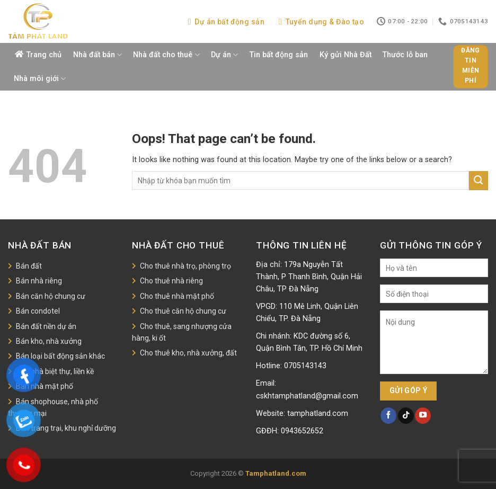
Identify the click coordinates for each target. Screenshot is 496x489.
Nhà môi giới (40, 79)
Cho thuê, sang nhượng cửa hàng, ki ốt (182, 332)
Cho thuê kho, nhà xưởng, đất (188, 353)
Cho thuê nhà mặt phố (177, 296)
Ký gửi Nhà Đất (345, 54)
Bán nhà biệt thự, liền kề (55, 371)
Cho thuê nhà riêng (171, 281)
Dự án (224, 55)
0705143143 (305, 365)
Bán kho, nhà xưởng (49, 341)
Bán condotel (38, 311)
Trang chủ (43, 54)
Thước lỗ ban (405, 54)
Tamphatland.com (275, 473)
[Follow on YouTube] (423, 415)
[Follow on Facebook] (388, 415)
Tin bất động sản (279, 54)
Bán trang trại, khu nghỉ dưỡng (66, 428)
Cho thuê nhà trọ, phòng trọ (185, 266)
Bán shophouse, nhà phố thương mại (53, 407)
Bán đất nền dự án (46, 326)
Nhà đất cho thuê (166, 55)
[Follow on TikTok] (406, 415)
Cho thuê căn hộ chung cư (183, 311)
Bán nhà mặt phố (44, 386)
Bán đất (29, 266)
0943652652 (302, 430)
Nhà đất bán (97, 55)
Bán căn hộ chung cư (50, 296)
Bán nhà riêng (39, 281)
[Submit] (478, 180)
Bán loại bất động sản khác (60, 356)
